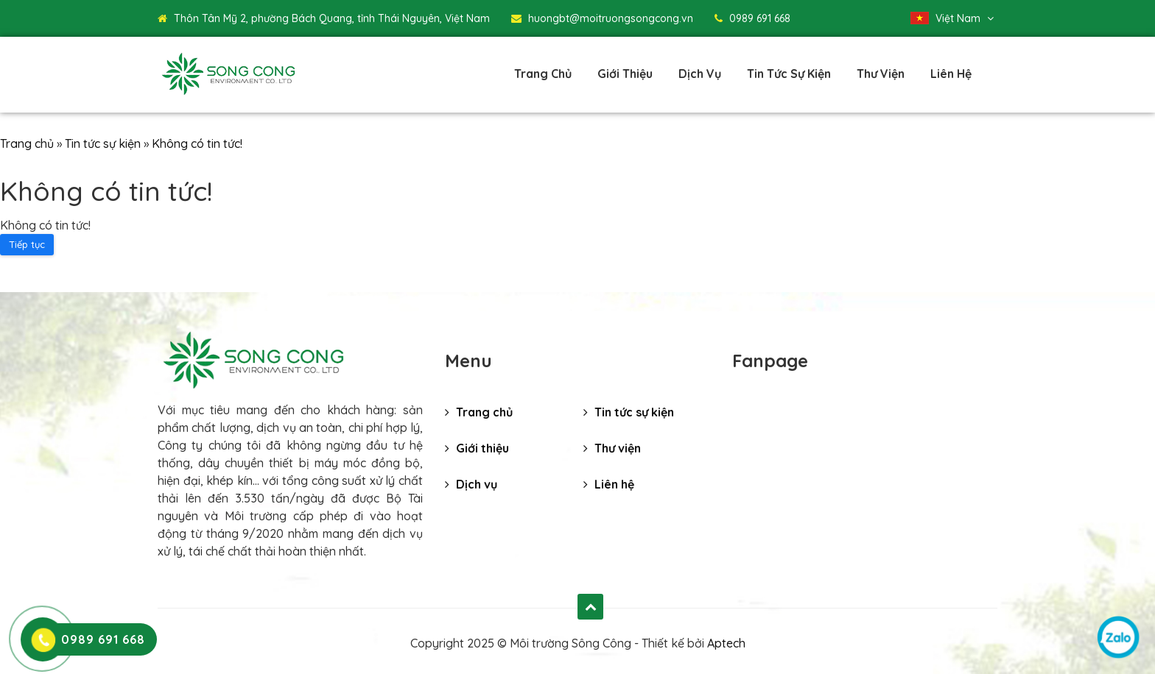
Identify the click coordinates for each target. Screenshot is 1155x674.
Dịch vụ (699, 73)
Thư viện (881, 73)
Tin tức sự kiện (789, 73)
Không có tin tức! (197, 143)
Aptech (726, 643)
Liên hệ (951, 73)
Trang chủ (543, 73)
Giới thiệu (625, 73)
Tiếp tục (27, 244)
